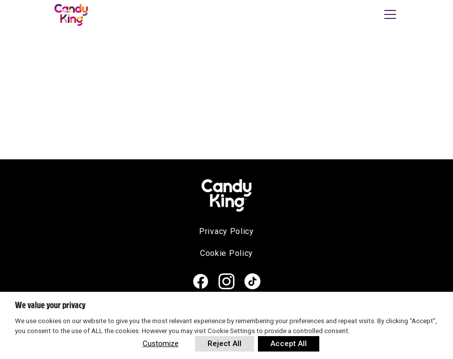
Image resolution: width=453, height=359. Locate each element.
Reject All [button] (224, 343)
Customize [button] (161, 343)
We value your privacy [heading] (50, 305)
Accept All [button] (288, 343)
